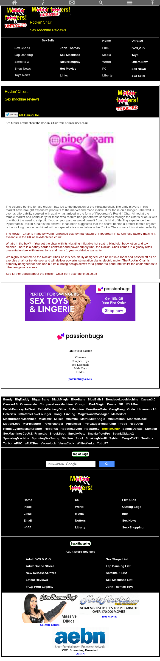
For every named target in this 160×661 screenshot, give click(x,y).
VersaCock (67, 443)
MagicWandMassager (93, 414)
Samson (151, 428)
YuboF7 (102, 443)
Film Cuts (129, 500)
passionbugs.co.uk (80, 379)
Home (106, 40)
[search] (70, 464)
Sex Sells (138, 75)
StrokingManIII (96, 438)
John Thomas (70, 48)
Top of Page (80, 454)
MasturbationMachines (20, 419)
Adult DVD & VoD (38, 559)
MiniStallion (116, 419)
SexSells (48, 40)
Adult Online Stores (40, 566)
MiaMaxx (45, 419)
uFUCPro (32, 443)
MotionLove (12, 423)
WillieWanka (86, 443)
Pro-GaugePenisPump (100, 423)
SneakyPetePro (99, 433)
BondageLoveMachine (122, 399)
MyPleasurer (32, 423)
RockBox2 (92, 428)
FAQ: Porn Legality (39, 586)
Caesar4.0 (10, 404)
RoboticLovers (72, 428)
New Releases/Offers (41, 573)
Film (105, 48)
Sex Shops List (117, 559)
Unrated (137, 40)
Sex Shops (22, 48)
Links (64, 75)
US (77, 500)
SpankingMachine (16, 438)
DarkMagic (97, 404)
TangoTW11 (131, 438)
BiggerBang (41, 399)
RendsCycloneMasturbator (23, 428)
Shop (27, 527)
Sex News (139, 69)
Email (28, 520)
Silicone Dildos (49, 624)
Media (106, 55)
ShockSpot (58, 433)
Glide (131, 409)
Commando (29, 404)
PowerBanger (54, 423)
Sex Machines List (119, 580)
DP (122, 404)
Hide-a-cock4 (147, 409)
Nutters (80, 520)
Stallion (68, 438)
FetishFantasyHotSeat (19, 409)
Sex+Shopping (132, 527)
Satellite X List (116, 573)
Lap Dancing (23, 55)
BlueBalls (78, 399)
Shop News (22, 68)
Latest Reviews (37, 580)
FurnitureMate (96, 409)
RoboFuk (52, 428)
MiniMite (72, 419)
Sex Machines (70, 55)
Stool (80, 438)
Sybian (114, 438)
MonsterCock (137, 419)
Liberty (107, 75)
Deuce (112, 404)
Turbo (7, 443)
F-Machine (76, 409)
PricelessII (74, 423)
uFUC (18, 443)
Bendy (8, 399)
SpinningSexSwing (46, 438)
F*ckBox (133, 404)
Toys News (22, 75)
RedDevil (136, 423)
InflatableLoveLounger (35, 414)
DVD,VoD (138, 48)
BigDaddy (22, 399)
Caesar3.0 (148, 399)
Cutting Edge (131, 507)
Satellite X (21, 61)
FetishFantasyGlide (52, 409)
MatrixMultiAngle (93, 419)
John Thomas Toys (119, 586)
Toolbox (147, 438)
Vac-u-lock (49, 443)
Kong (58, 414)
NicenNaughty (70, 61)
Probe (123, 423)
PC (105, 68)
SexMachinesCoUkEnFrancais (25, 433)
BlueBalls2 (96, 399)
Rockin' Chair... (17, 91)
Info (125, 513)
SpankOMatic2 (123, 433)
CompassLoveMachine (57, 404)
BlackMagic (60, 399)
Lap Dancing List (118, 566)
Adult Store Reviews (80, 551)
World (106, 61)
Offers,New (140, 62)
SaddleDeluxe (133, 428)
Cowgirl (81, 404)
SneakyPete (77, 433)
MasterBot (118, 414)
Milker (59, 419)
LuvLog (70, 414)
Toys (135, 55)
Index (28, 507)
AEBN (80, 654)
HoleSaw (10, 414)
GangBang (117, 409)
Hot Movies (68, 68)
